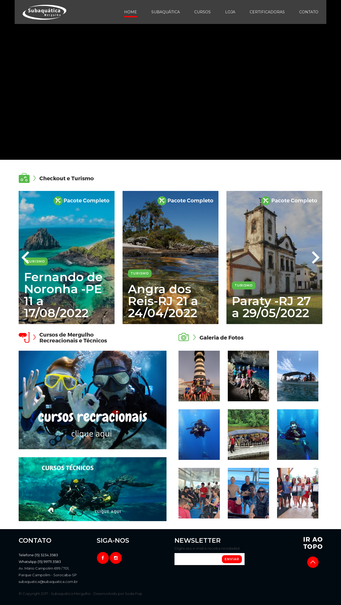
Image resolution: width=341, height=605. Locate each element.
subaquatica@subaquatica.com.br (48, 581)
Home (130, 12)
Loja (230, 12)
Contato (308, 12)
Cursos (202, 12)
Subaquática (165, 12)
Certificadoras (267, 12)
